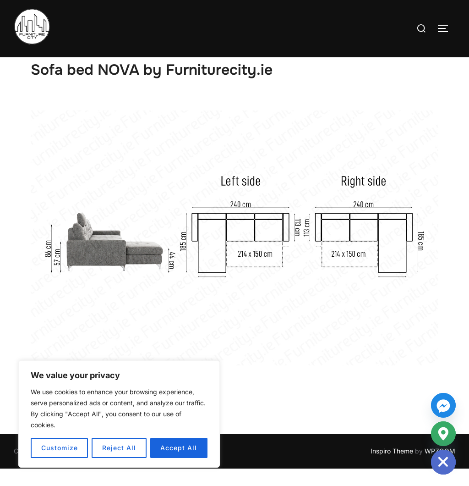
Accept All (178, 448)
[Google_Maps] (443, 433)
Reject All (119, 448)
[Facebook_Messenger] (443, 405)
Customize (59, 448)
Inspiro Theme (392, 469)
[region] (119, 414)
